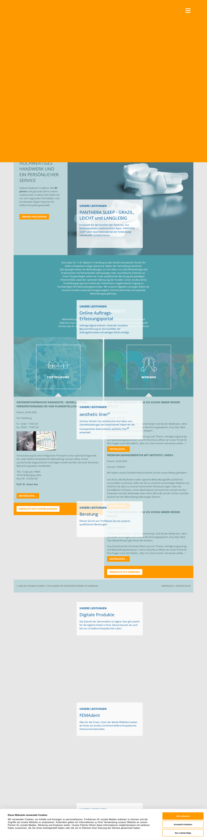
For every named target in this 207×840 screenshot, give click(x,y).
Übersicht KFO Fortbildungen (38, 508)
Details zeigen (127, 833)
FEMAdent (124, 722)
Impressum (167, 585)
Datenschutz (183, 585)
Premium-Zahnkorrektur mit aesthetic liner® (140, 455)
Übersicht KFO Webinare (124, 572)
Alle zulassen (183, 801)
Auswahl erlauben (183, 810)
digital (118, 621)
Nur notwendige (183, 818)
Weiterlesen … (29, 496)
